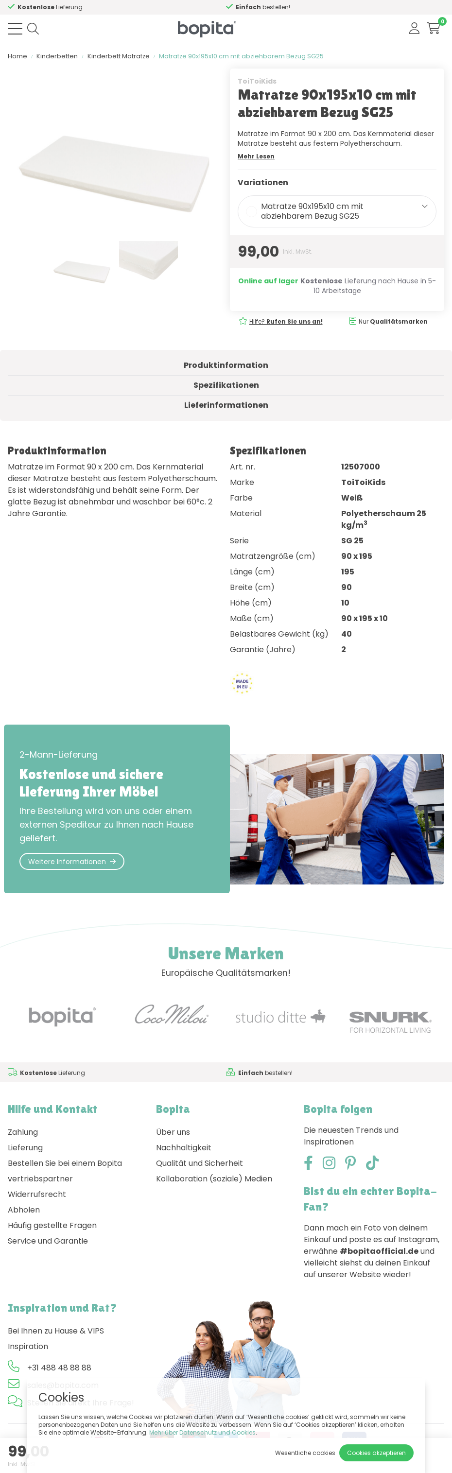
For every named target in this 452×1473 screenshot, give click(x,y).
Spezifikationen (226, 385)
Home (17, 56)
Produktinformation (226, 365)
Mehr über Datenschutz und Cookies (202, 1432)
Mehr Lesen (256, 156)
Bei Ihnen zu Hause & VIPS (56, 1330)
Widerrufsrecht (37, 1194)
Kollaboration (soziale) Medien (214, 1178)
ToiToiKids (257, 81)
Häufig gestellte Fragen (52, 1225)
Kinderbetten (57, 56)
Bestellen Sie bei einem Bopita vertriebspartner (65, 1171)
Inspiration (28, 1346)
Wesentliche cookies (305, 1453)
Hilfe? (62, 7)
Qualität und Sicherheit (199, 1163)
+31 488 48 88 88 (59, 1367)
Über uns (173, 1132)
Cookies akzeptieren (376, 1453)
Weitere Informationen (72, 861)
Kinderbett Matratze (118, 56)
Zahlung (23, 1132)
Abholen (24, 1209)
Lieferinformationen (226, 405)
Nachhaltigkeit (183, 1147)
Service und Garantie (48, 1241)
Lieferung (25, 1147)
